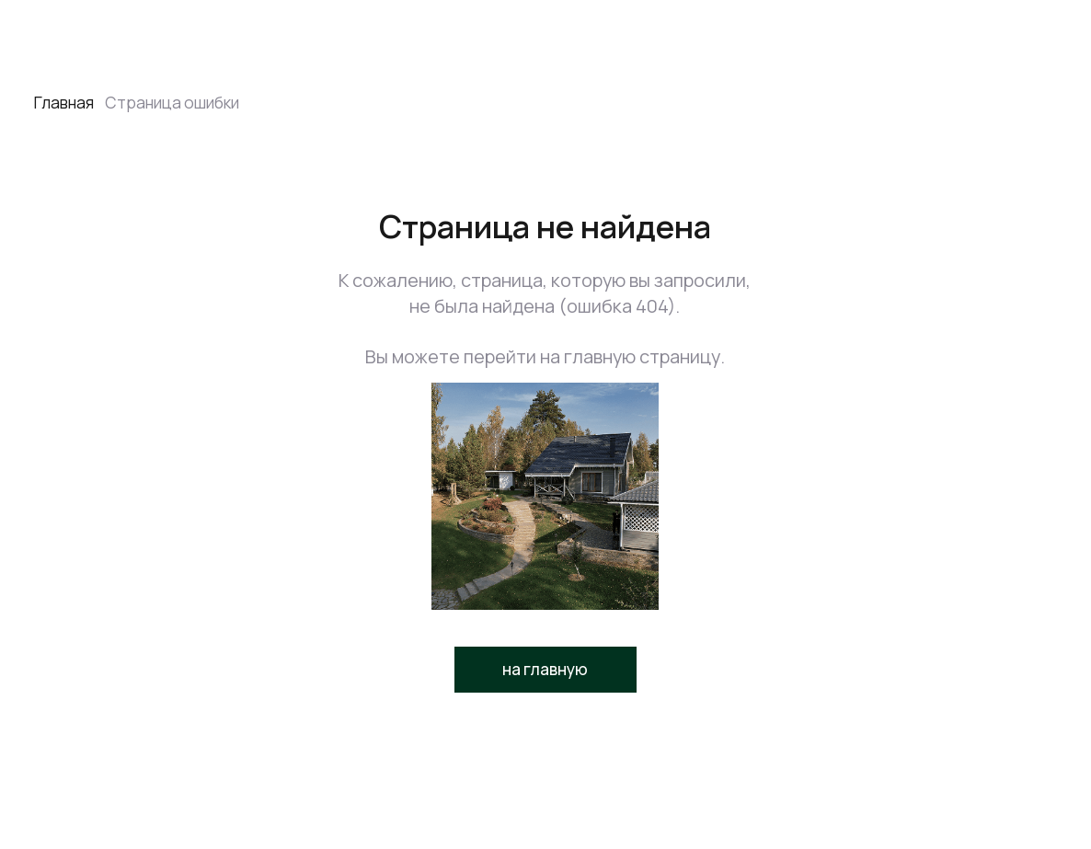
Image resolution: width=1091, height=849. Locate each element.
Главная (64, 102)
